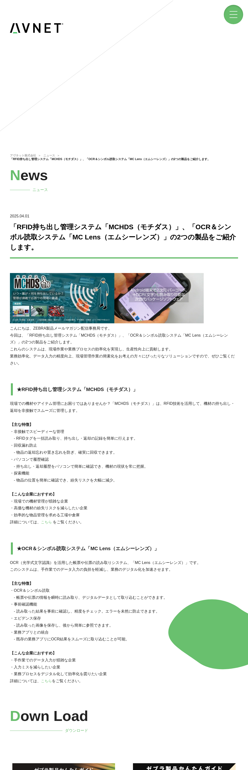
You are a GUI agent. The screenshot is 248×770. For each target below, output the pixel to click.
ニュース (49, 155)
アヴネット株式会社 (23, 155)
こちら (47, 522)
